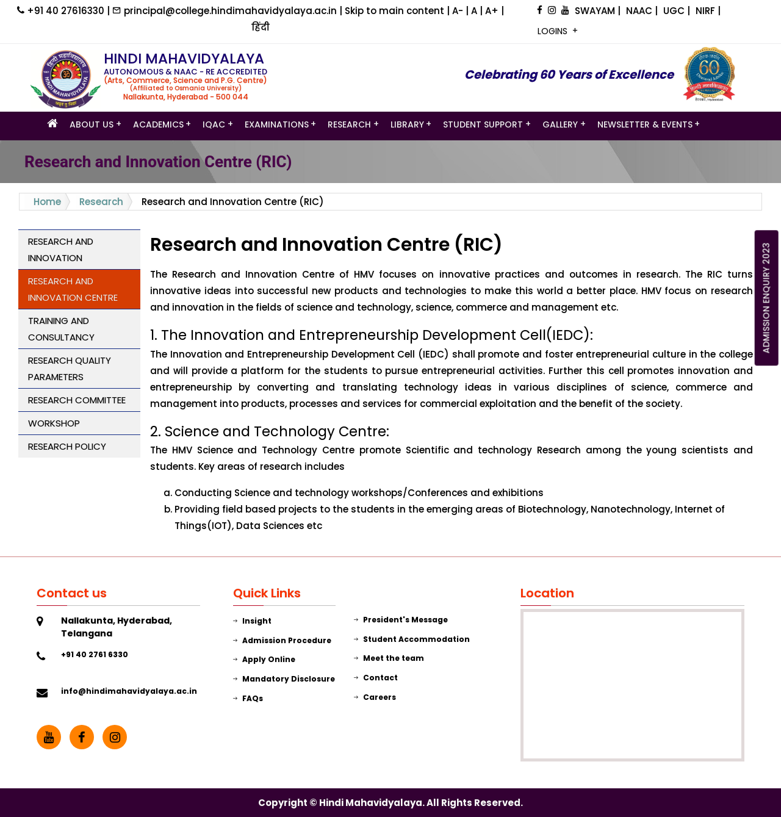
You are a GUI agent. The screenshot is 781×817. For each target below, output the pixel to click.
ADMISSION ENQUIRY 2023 (766, 297)
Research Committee (77, 400)
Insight (252, 621)
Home (47, 201)
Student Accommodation (412, 639)
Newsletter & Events (645, 125)
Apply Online (264, 659)
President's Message (401, 619)
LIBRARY (407, 125)
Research (349, 125)
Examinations (277, 125)
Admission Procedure (282, 640)
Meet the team (389, 658)
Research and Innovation (60, 249)
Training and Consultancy (61, 329)
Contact (376, 677)
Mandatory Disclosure (284, 679)
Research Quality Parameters (69, 368)
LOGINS (554, 31)
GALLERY (560, 125)
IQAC (214, 125)
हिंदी (260, 27)
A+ (493, 10)
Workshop (54, 423)
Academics (158, 125)
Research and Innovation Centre (73, 289)
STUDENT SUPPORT (483, 125)
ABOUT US (91, 125)
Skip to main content (396, 10)
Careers (375, 697)
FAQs (248, 698)
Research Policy (67, 446)
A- (459, 10)
